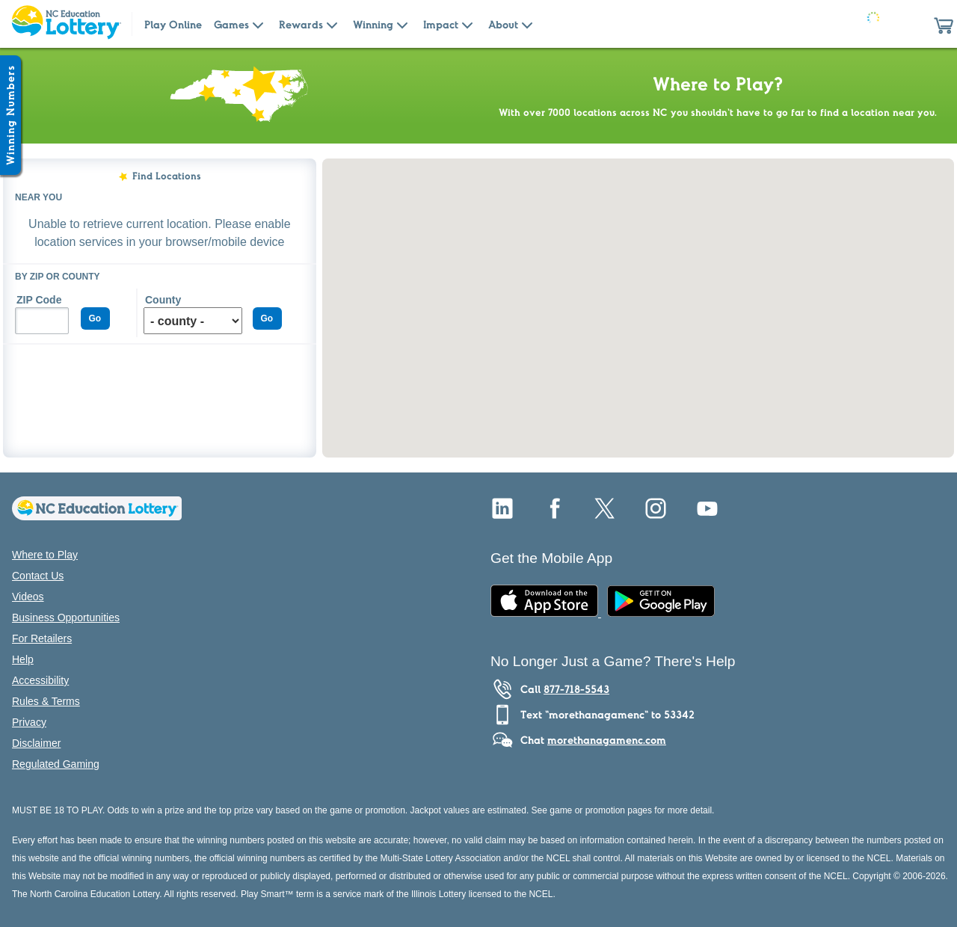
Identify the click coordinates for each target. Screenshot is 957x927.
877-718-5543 (576, 689)
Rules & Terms (46, 701)
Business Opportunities (66, 617)
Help (23, 659)
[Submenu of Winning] (402, 24)
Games (231, 24)
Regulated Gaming (55, 764)
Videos (28, 597)
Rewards (301, 24)
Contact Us (38, 576)
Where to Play (45, 555)
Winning (373, 24)
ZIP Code (38, 300)
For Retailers (42, 638)
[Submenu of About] (527, 24)
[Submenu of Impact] (467, 24)
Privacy (29, 722)
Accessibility (40, 680)
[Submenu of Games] (258, 24)
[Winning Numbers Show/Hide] (10, 115)
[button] (943, 24)
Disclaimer (36, 743)
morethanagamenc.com (606, 740)
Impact (440, 24)
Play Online (173, 24)
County (163, 300)
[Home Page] (66, 24)
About (503, 24)
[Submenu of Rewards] (332, 24)
